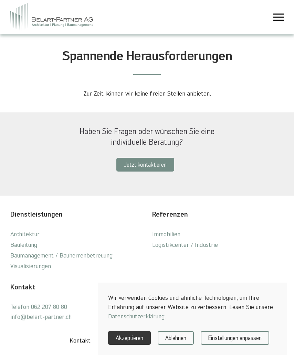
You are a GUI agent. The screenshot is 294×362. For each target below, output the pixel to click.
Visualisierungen (30, 266)
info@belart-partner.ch (41, 319)
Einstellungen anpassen (235, 337)
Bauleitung (23, 244)
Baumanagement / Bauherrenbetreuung (61, 255)
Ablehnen (175, 337)
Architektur (25, 234)
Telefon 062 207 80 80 (38, 309)
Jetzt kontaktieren (145, 164)
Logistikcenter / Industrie (185, 244)
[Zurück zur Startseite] (51, 17)
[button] (278, 17)
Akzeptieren (129, 337)
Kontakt (80, 343)
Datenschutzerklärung (136, 316)
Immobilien (166, 234)
